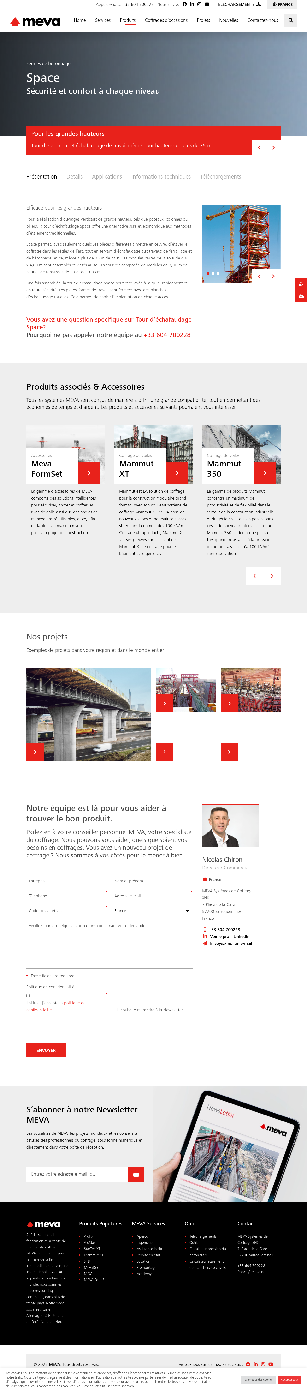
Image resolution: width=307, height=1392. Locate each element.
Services (103, 20)
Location (143, 1261)
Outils (193, 1243)
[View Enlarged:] (241, 244)
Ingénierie (145, 1243)
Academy (144, 1274)
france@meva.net (251, 1272)
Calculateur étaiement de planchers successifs (207, 1264)
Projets (203, 20)
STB (87, 1261)
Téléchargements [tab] (222, 177)
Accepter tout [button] (289, 1380)
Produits (128, 20)
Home (80, 20)
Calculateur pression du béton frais (207, 1252)
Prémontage (146, 1268)
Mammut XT (94, 1255)
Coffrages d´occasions (166, 20)
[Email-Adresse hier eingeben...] (77, 1174)
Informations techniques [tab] (162, 177)
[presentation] (254, 576)
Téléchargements (203, 1237)
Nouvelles (228, 20)
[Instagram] (199, 5)
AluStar (89, 1243)
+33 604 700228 (138, 5)
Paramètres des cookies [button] (258, 1380)
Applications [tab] (108, 177)
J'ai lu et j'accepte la (56, 1006)
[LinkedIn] (192, 5)
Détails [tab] (75, 177)
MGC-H (90, 1274)
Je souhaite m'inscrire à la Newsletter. (150, 1010)
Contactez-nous (262, 20)
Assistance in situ (150, 1249)
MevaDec (91, 1268)
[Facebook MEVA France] (185, 5)
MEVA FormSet (96, 1280)
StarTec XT (92, 1249)
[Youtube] (207, 5)
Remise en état (148, 1255)
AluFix (88, 1237)
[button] (259, 147)
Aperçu (142, 1237)
